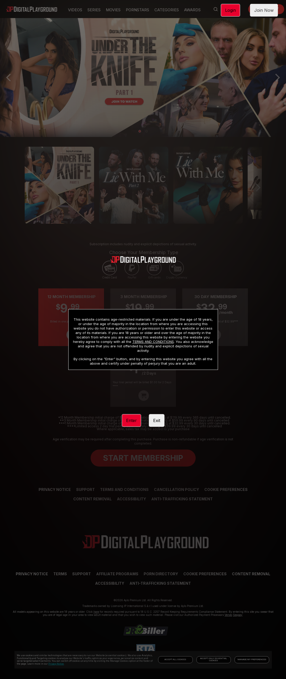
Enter (131, 420)
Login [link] (230, 10)
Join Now (264, 10)
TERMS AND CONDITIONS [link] (153, 342)
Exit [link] (156, 420)
